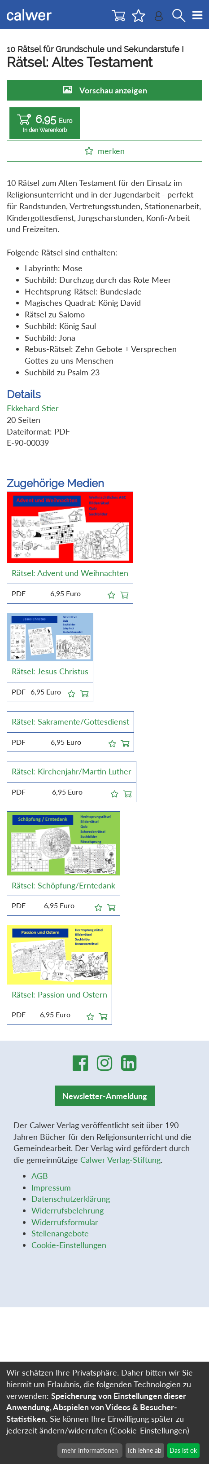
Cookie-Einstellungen (68, 1247)
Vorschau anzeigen (113, 90)
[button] (111, 593)
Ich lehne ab (144, 1450)
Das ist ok (183, 1450)
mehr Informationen (90, 1450)
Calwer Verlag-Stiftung (120, 1162)
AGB (39, 1178)
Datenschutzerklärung (70, 1201)
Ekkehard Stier (33, 408)
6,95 (44, 123)
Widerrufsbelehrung (67, 1213)
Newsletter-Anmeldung (104, 1098)
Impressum (51, 1189)
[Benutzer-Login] (158, 18)
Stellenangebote (60, 1235)
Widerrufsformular (64, 1224)
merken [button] (111, 151)
